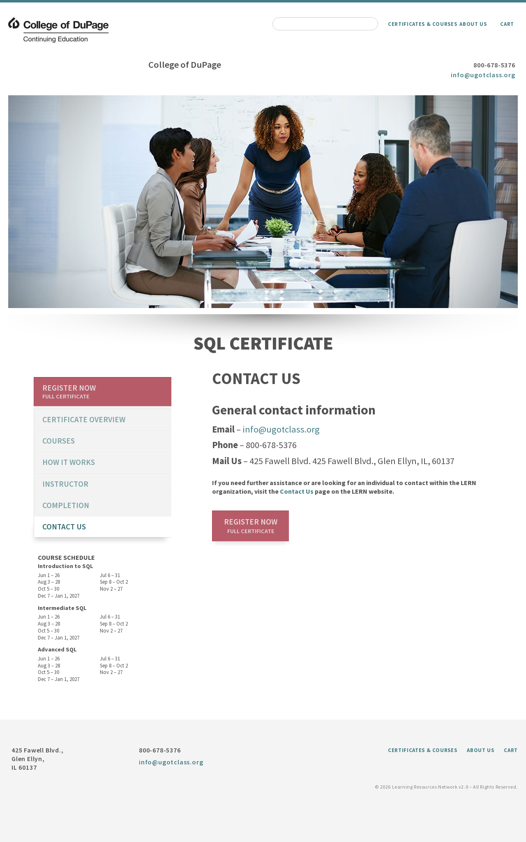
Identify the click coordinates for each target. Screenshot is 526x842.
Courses (58, 441)
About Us (473, 24)
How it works (68, 462)
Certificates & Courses (422, 24)
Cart (507, 24)
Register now (250, 526)
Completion (65, 505)
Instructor (65, 484)
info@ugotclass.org (483, 75)
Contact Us (297, 491)
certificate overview (83, 419)
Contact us (64, 526)
